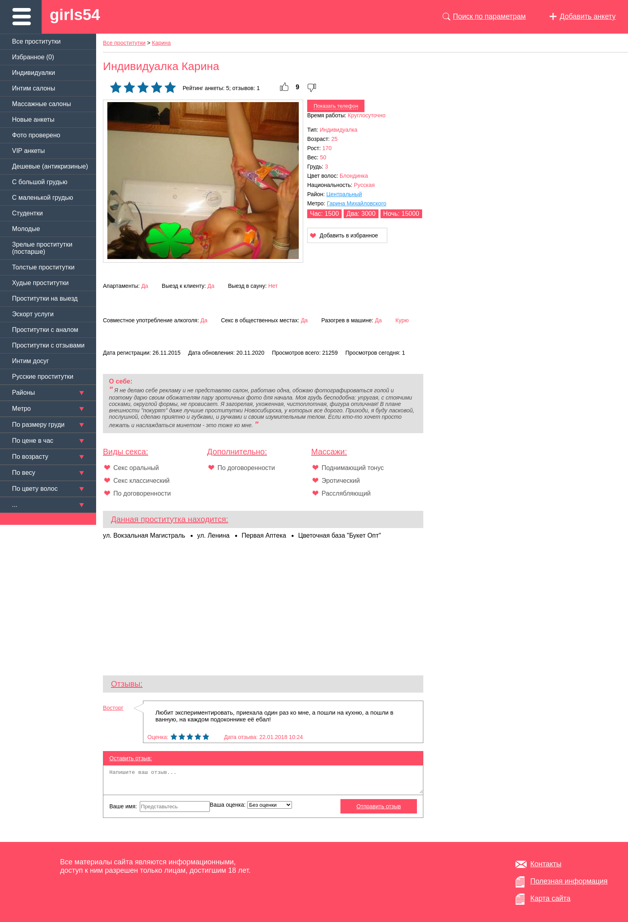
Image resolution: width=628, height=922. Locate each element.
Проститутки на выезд (45, 298)
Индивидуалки (33, 72)
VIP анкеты (28, 150)
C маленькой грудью (42, 197)
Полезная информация (569, 881)
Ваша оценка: (251, 805)
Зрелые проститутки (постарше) (42, 248)
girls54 (75, 14)
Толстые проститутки (43, 267)
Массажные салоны (41, 103)
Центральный (344, 194)
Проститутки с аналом (45, 329)
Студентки (27, 213)
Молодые (26, 228)
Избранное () (33, 57)
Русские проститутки (42, 376)
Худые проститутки (40, 282)
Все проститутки (36, 41)
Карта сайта (550, 898)
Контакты (546, 864)
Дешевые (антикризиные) (50, 166)
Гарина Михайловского (356, 203)
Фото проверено (36, 135)
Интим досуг (30, 361)
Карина (161, 43)
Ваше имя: (159, 806)
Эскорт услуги (33, 314)
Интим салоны (33, 88)
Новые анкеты (33, 119)
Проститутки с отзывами (48, 345)
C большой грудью (39, 182)
